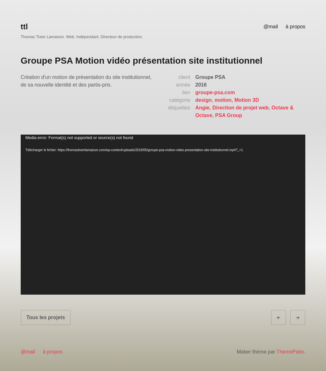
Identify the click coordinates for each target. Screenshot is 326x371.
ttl (24, 26)
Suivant (303, 317)
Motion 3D (246, 100)
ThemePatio (290, 351)
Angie (202, 107)
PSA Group (228, 115)
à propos (295, 26)
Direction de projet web (240, 107)
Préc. (284, 317)
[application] (163, 215)
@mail (270, 26)
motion (223, 100)
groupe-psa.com (215, 92)
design (203, 100)
